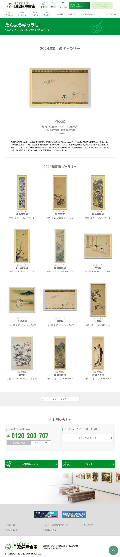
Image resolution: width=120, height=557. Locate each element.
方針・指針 (11, 525)
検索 (63, 4)
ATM (54, 4)
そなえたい (47, 13)
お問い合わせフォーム (87, 438)
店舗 (44, 4)
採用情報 (88, 464)
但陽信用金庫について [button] (90, 14)
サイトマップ (88, 525)
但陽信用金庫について (31, 464)
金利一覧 (72, 14)
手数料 (60, 14)
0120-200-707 (29, 436)
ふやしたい (22, 13)
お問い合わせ (50, 529)
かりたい (34, 13)
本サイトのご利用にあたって (56, 525)
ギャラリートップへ (60, 399)
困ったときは (111, 14)
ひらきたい (8, 13)
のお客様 (79, 5)
